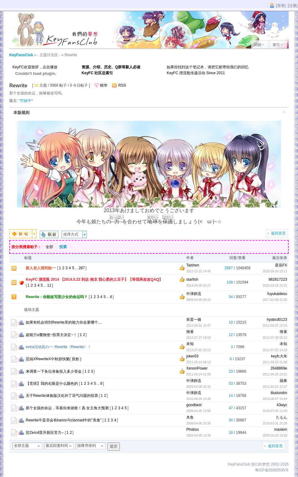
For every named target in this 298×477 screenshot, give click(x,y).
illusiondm (279, 393)
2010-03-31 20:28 (275, 423)
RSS (122, 85)
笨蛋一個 (193, 319)
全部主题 (21, 445)
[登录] (281, 5)
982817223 (278, 279)
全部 (49, 247)
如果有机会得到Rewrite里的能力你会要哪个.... (64, 322)
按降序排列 (86, 445)
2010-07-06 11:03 (275, 411)
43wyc (282, 405)
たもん (281, 417)
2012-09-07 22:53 (275, 325)
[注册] (292, 5)
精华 (103, 85)
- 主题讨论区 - (49, 55)
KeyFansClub (21, 55)
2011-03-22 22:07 (275, 386)
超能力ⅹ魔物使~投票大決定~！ (51, 335)
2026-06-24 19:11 (275, 271)
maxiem (280, 429)
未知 (190, 344)
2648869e (279, 368)
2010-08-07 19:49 (275, 399)
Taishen (192, 265)
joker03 (192, 356)
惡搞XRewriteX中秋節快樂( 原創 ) (53, 359)
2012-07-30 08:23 (275, 337)
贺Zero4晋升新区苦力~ (45, 432)
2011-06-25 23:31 (275, 374)
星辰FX (281, 265)
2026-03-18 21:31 (275, 285)
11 (49, 285)
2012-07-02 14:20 (275, 350)
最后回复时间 (57, 445)
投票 (63, 247)
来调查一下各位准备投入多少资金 (54, 371)
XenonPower (197, 368)
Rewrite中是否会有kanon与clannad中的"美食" (64, 420)
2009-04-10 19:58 (275, 435)
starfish (192, 279)
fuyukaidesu (277, 294)
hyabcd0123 (277, 319)
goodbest (193, 405)
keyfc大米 (279, 356)
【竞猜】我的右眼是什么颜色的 (52, 383)
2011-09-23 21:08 (275, 362)
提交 (113, 446)
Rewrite (71, 55)
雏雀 (190, 331)
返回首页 (278, 233)
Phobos (192, 429)
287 (82, 268)
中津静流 (193, 294)
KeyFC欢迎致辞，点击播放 (34, 67)
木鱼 (190, 417)
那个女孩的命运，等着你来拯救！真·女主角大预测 (67, 408)
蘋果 (283, 381)
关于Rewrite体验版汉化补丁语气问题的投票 (62, 395)
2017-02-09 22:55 (275, 300)
